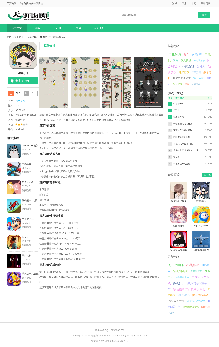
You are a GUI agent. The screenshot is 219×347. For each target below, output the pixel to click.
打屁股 (176, 110)
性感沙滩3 (178, 103)
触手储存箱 (178, 117)
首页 (21, 36)
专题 (193, 3)
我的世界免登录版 (181, 137)
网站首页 (17, 28)
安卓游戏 (32, 36)
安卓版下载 (22, 80)
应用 (184, 3)
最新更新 (205, 3)
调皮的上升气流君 (181, 163)
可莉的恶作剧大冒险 (182, 130)
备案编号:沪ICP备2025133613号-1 (109, 340)
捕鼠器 (176, 157)
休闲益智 (45, 36)
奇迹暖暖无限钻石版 (182, 123)
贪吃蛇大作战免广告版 (183, 143)
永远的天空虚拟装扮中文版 (185, 150)
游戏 (174, 3)
